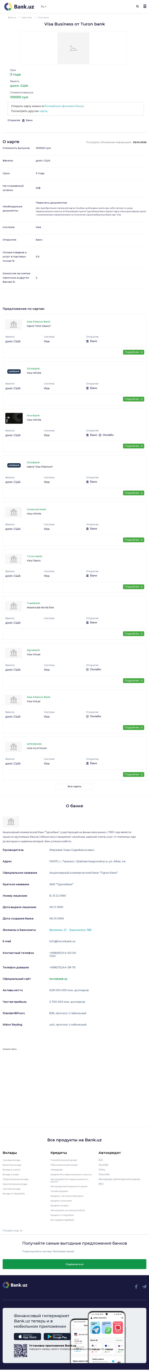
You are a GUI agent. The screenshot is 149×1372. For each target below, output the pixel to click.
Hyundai (103, 1164)
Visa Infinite (34, 373)
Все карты (74, 786)
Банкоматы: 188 (80, 930)
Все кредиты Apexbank (64, 1222)
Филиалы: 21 (58, 930)
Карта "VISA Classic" (39, 326)
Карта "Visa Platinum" (40, 467)
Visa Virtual (33, 654)
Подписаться (74, 1266)
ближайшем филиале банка (64, 106)
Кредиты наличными (62, 1202)
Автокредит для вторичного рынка (71, 1188)
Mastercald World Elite (40, 607)
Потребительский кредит (65, 1160)
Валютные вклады (13, 1164)
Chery (102, 1169)
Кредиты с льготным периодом (69, 1198)
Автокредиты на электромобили (69, 1212)
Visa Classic (34, 560)
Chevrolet (104, 1174)
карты (43, 111)
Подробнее (133, 352)
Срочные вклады (13, 1188)
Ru (43, 6)
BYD (101, 1183)
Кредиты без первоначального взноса (68, 1175)
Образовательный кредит (65, 1164)
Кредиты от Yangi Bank (64, 1217)
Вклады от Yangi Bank (16, 1193)
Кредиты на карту (61, 1207)
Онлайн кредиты (60, 1193)
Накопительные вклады (17, 1183)
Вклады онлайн (12, 1174)
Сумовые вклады (13, 1160)
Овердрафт (57, 1169)
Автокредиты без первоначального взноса (71, 1182)
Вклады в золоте (13, 1169)
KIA (101, 1160)
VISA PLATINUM (37, 748)
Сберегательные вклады (17, 1179)
